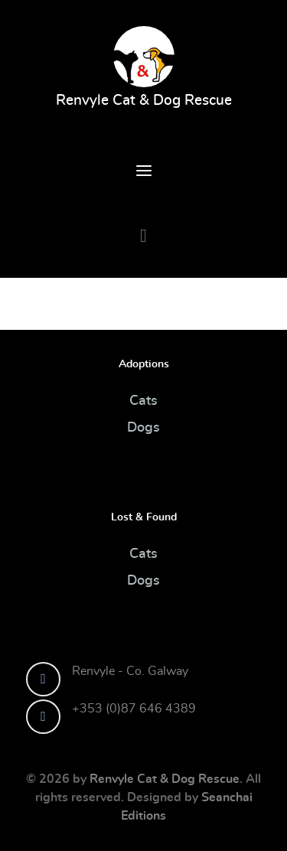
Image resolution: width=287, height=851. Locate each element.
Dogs (143, 428)
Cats (143, 401)
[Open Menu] (144, 173)
